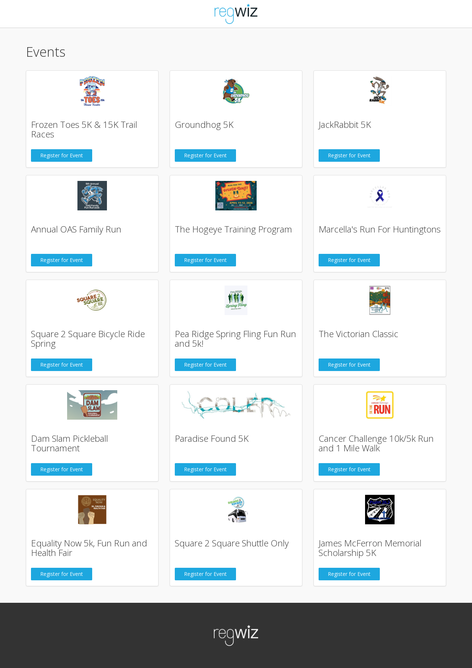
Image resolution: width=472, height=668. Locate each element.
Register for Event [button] (61, 155)
